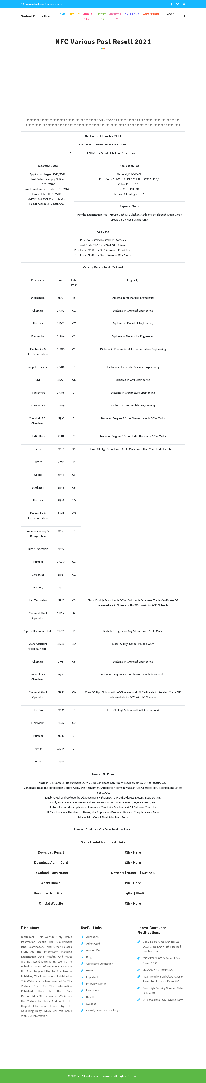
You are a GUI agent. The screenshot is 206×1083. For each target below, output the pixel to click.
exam (89, 970)
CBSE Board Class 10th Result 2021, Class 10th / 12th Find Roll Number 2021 (162, 946)
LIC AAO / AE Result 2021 (158, 970)
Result (74, 14)
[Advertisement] (103, 84)
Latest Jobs (101, 17)
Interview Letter (96, 983)
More (170, 14)
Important (92, 977)
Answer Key (115, 17)
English (127, 893)
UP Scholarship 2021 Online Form (163, 999)
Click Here (133, 903)
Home (62, 14)
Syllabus (132, 14)
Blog (89, 957)
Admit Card (87, 17)
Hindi (140, 893)
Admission (151, 14)
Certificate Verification (99, 963)
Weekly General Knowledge (103, 1010)
